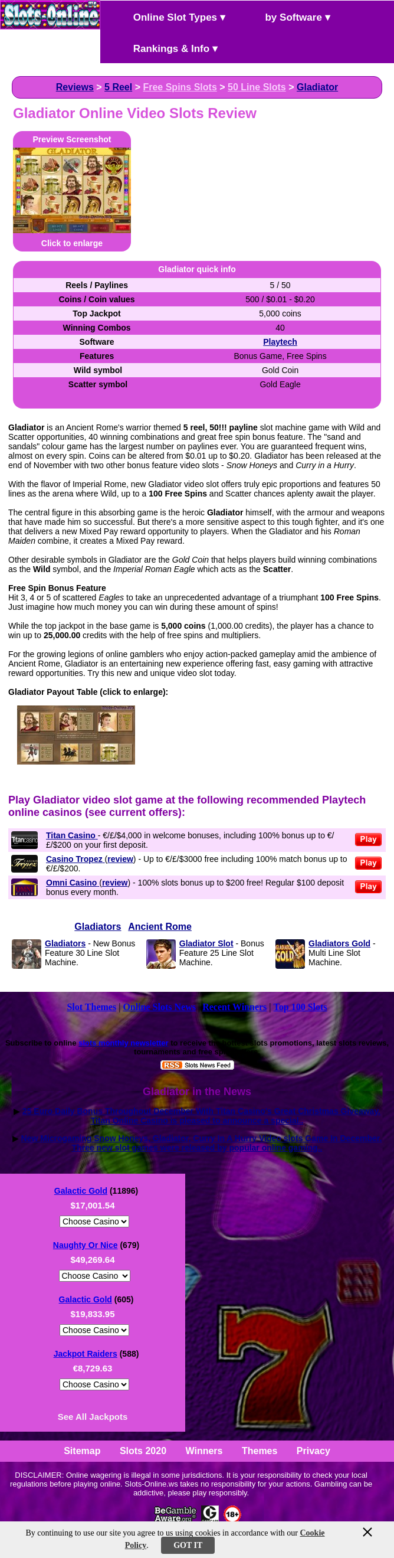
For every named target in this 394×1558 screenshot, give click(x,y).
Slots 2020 (143, 1451)
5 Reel (118, 87)
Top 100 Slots (300, 1007)
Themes (259, 1451)
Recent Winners (234, 1007)
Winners (204, 1451)
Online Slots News (159, 1007)
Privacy (313, 1451)
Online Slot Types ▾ (169, 16)
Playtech (280, 342)
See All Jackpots (93, 1417)
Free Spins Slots (179, 87)
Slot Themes (91, 1007)
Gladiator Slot (206, 943)
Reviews (75, 87)
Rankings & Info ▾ (165, 47)
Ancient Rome (160, 927)
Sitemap (82, 1451)
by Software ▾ (287, 16)
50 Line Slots (257, 87)
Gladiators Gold (339, 943)
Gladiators (97, 927)
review (120, 859)
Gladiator (317, 87)
